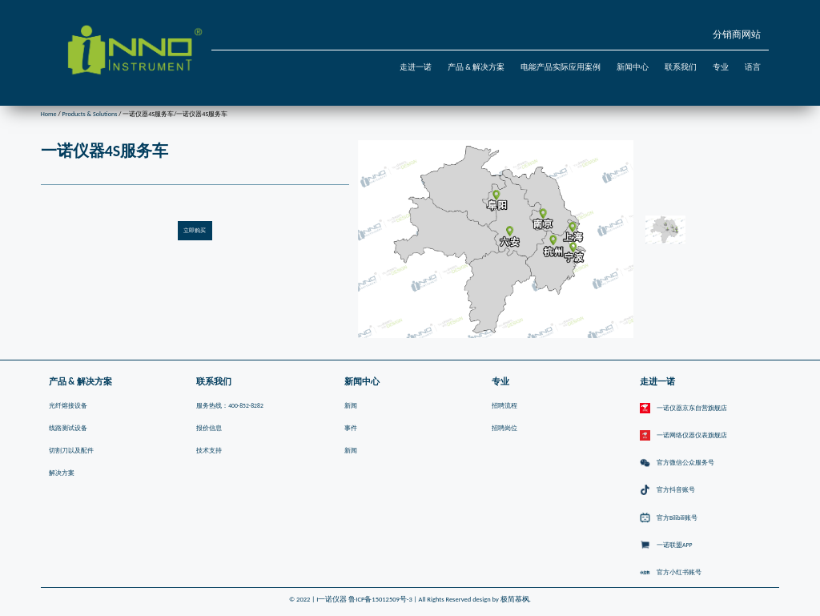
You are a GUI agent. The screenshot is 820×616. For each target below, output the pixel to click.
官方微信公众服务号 (677, 463)
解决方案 (61, 473)
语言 (753, 67)
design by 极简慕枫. (501, 599)
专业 (721, 67)
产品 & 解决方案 (476, 67)
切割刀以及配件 (71, 450)
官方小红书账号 (670, 572)
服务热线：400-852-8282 (229, 405)
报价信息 (209, 428)
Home (49, 114)
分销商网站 (737, 34)
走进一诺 (416, 67)
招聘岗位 (504, 428)
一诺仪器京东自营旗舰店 (683, 408)
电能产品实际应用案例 (561, 67)
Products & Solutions (89, 114)
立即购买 (194, 230)
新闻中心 (633, 67)
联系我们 (681, 67)
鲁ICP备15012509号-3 (380, 599)
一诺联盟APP (666, 545)
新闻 (350, 405)
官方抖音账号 (667, 490)
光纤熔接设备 (68, 405)
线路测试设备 (68, 428)
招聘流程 (504, 405)
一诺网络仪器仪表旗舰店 (683, 435)
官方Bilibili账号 (668, 518)
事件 (350, 428)
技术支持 (209, 450)
